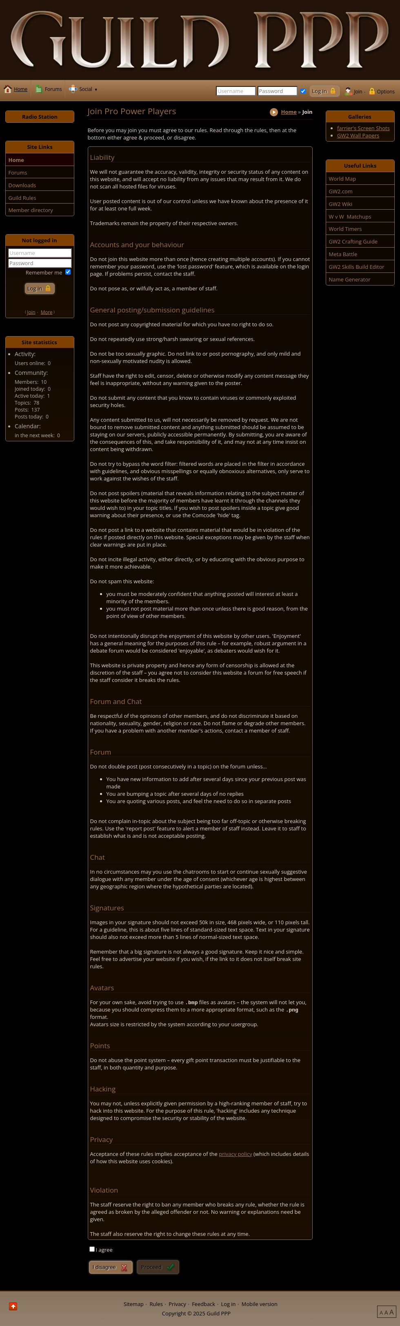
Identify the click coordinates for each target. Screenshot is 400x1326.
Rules (155, 1303)
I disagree (104, 1267)
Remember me (44, 272)
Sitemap (134, 1303)
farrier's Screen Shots (363, 128)
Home (289, 111)
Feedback (203, 1303)
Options (386, 91)
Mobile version (260, 1303)
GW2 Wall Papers (358, 135)
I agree (104, 1249)
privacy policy (235, 1154)
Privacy (177, 1303)
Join (358, 91)
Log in (228, 1303)
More (47, 311)
